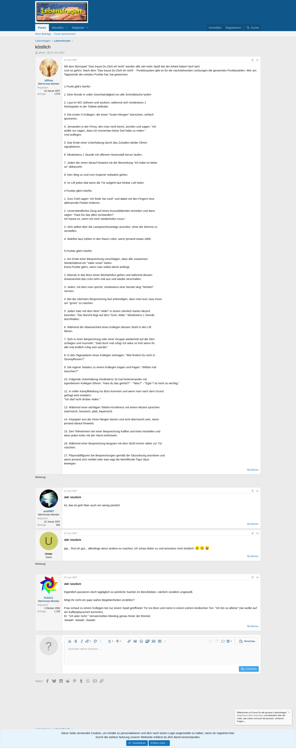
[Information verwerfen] (288, 713)
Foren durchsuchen (65, 33)
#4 (257, 577)
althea (41, 52)
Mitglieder (78, 27)
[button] (66, 27)
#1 (257, 60)
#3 (257, 533)
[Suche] (252, 27)
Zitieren (254, 469)
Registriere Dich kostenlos (250, 715)
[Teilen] (252, 60)
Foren (42, 27)
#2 (257, 491)
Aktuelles (57, 27)
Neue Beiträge (43, 33)
